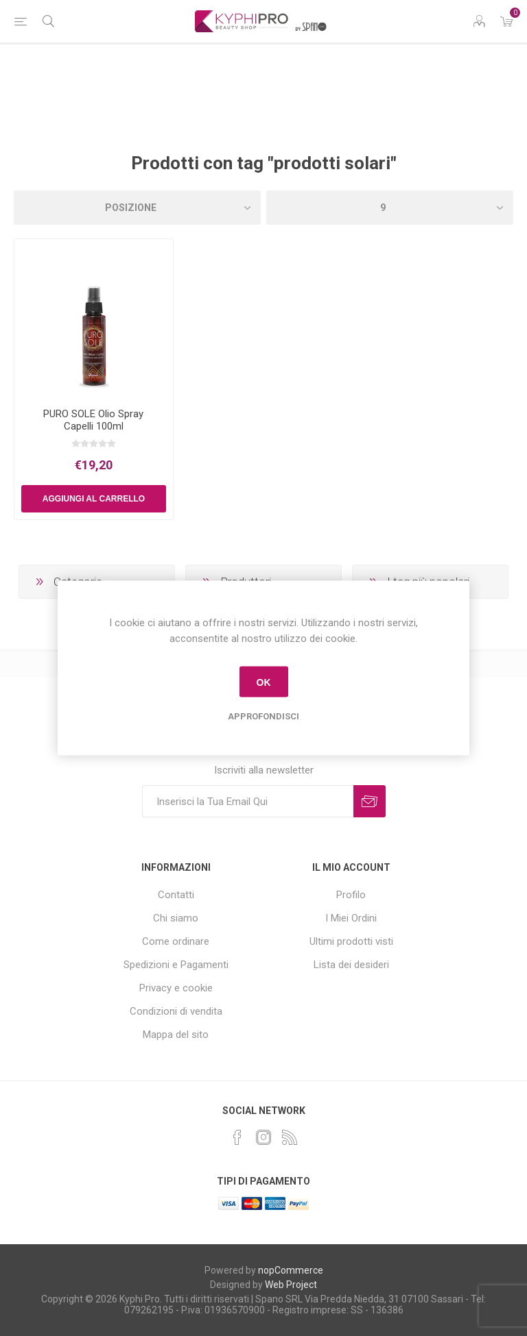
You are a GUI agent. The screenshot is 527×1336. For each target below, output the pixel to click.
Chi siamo (175, 918)
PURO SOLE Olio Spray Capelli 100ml (93, 420)
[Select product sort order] (137, 207)
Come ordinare (175, 941)
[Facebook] (237, 1137)
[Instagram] (263, 1137)
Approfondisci (263, 716)
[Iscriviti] (247, 801)
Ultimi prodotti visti (351, 941)
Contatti (176, 895)
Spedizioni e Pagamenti (176, 964)
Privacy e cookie (176, 988)
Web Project (291, 1284)
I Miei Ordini (351, 918)
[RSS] (290, 1137)
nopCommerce (290, 1270)
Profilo (351, 895)
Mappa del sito (176, 1034)
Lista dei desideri (351, 964)
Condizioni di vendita (176, 1011)
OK (264, 681)
